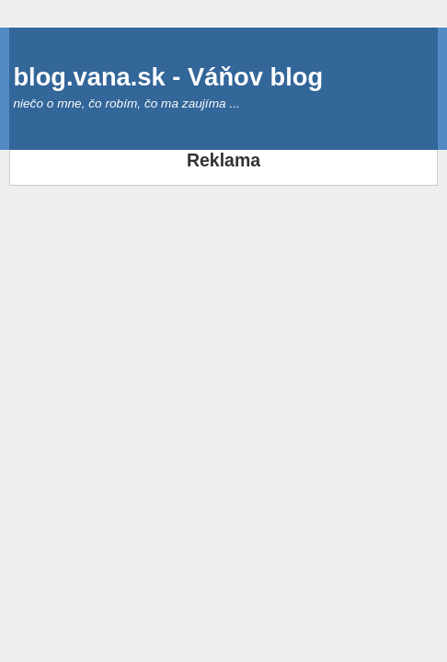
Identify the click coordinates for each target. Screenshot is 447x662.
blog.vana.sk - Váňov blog (168, 77)
